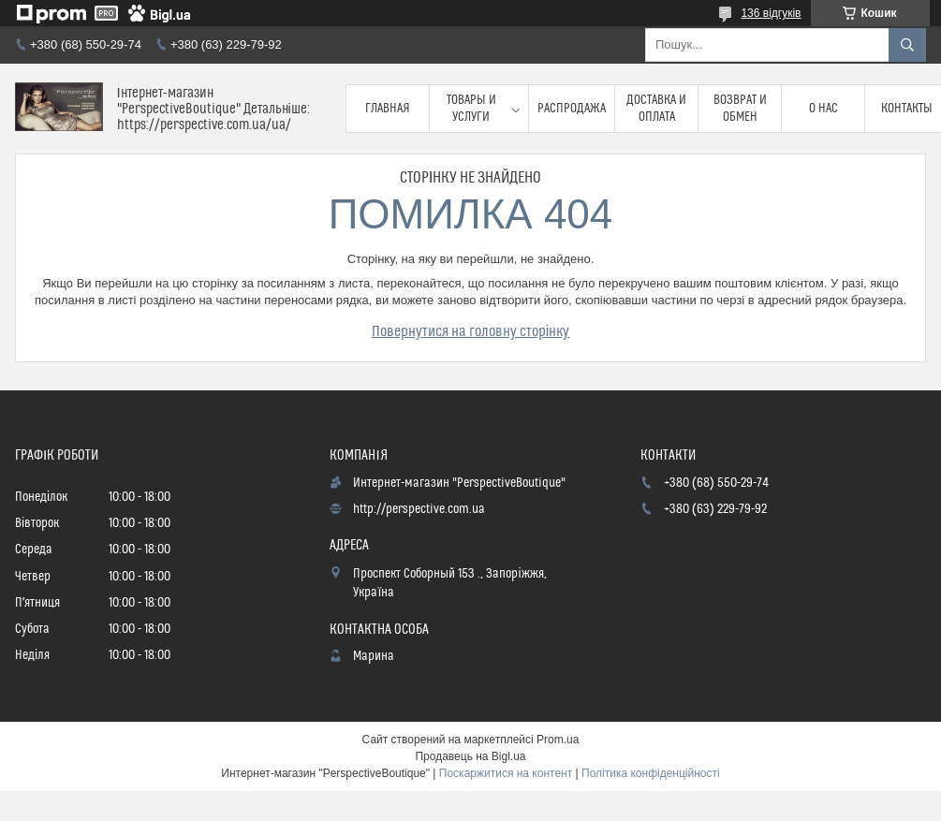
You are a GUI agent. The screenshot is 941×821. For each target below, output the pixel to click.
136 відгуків (771, 13)
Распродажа (571, 108)
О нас (823, 108)
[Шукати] (907, 45)
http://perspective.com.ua (419, 509)
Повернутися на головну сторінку (471, 331)
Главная (387, 108)
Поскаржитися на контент (505, 773)
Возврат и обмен (740, 109)
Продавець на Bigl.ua (470, 756)
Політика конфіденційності (650, 773)
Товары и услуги (471, 109)
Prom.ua (558, 739)
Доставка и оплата (656, 109)
